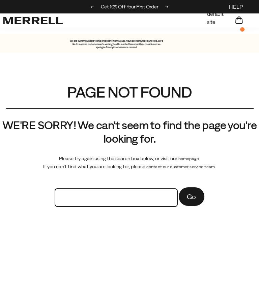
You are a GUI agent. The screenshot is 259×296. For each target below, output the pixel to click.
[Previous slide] (92, 6)
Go (191, 196)
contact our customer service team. (181, 166)
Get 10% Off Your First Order (140, 6)
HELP (236, 7)
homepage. (189, 158)
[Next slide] (166, 6)
